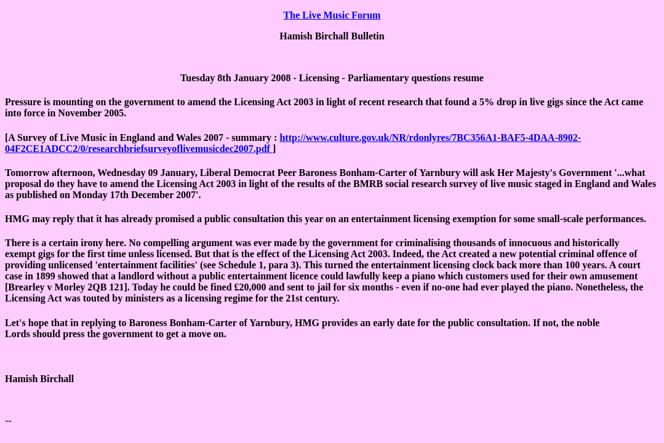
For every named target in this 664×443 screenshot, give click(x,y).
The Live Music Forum (332, 15)
